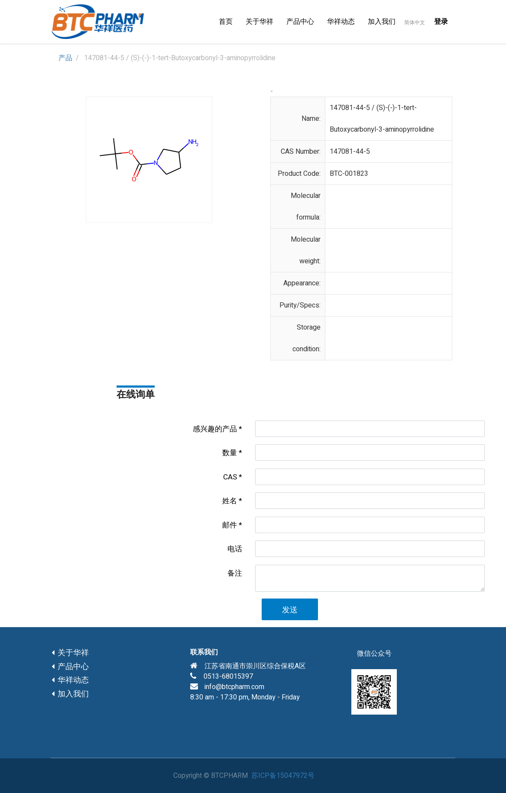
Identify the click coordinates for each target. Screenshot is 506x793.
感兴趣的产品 (215, 429)
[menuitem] (225, 21)
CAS (230, 477)
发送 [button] (290, 610)
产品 (65, 58)
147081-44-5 (350, 151)
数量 (229, 452)
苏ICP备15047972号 (283, 775)
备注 (234, 573)
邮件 (229, 525)
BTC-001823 (349, 173)
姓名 (229, 500)
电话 (234, 549)
